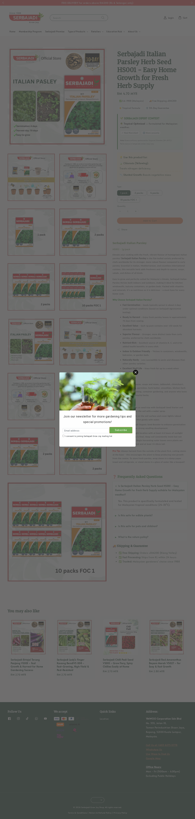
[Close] (135, 372)
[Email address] (86, 430)
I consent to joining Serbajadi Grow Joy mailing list (88, 436)
